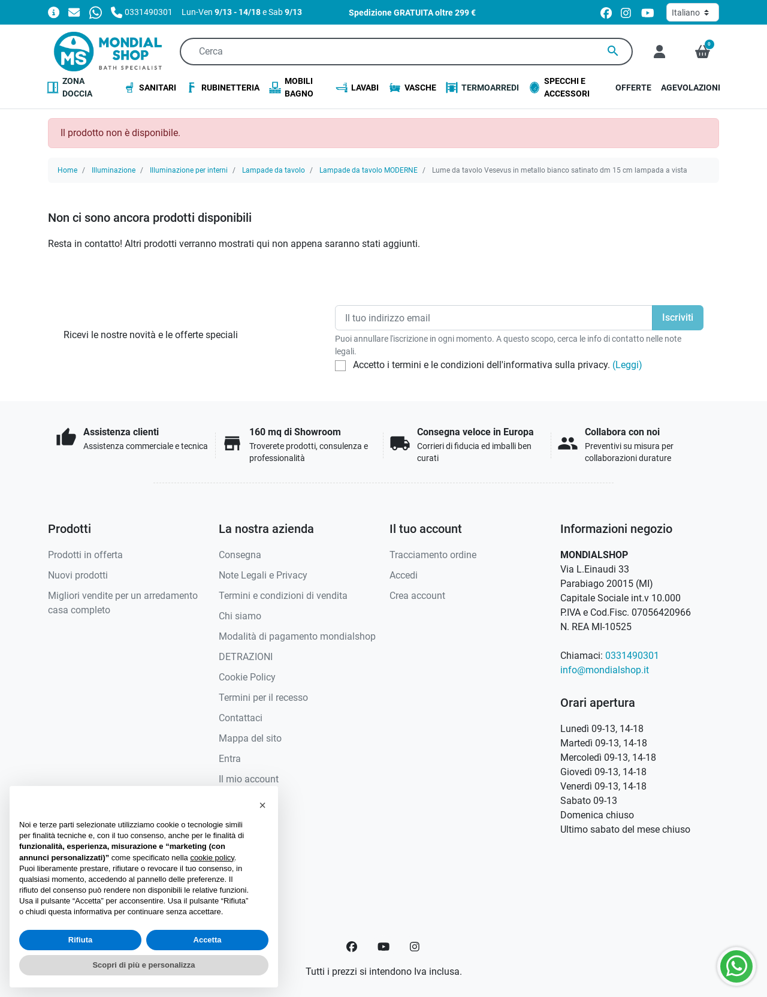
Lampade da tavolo (273, 170)
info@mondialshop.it (604, 670)
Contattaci (240, 718)
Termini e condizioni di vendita (283, 595)
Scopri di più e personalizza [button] (143, 964)
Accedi (403, 575)
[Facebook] (352, 947)
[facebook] (606, 12)
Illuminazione (113, 170)
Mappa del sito (250, 738)
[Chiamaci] (142, 11)
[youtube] (647, 12)
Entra (230, 758)
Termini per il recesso (263, 697)
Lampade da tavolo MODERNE (368, 170)
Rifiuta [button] (80, 939)
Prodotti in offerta (85, 555)
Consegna (240, 555)
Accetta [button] (208, 939)
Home (67, 170)
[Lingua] (692, 12)
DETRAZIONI (246, 656)
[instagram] (626, 12)
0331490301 (632, 655)
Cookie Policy (247, 677)
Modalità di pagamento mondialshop (297, 636)
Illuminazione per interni (189, 170)
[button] (702, 51)
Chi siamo (240, 616)
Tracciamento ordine (432, 555)
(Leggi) (627, 365)
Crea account (417, 595)
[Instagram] (415, 947)
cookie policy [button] (212, 857)
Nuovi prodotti (78, 575)
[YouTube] (383, 947)
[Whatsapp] (95, 11)
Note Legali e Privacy (263, 575)
